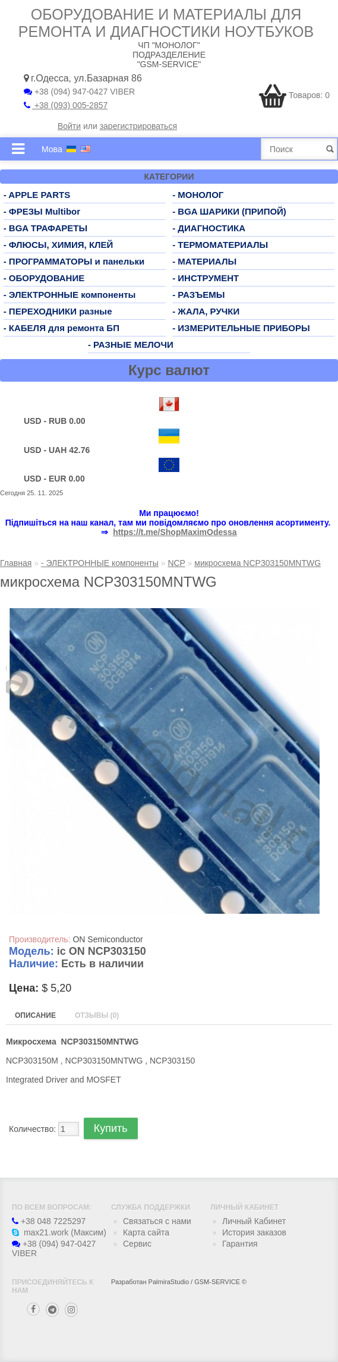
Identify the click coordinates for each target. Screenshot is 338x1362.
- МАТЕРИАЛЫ (204, 261)
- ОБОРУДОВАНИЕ (44, 278)
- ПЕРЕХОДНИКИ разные (58, 311)
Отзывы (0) (97, 1015)
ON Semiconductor (107, 939)
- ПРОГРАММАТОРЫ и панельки (74, 261)
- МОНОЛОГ (197, 195)
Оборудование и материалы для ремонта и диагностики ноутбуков (166, 23)
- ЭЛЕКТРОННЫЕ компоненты (70, 295)
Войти (69, 126)
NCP (176, 563)
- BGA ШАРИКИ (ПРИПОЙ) (229, 211)
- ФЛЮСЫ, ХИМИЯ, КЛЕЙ (58, 245)
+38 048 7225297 (49, 1221)
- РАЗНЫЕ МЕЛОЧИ (130, 344)
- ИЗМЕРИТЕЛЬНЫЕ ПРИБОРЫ (241, 328)
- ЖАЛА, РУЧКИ (205, 311)
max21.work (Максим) (59, 1232)
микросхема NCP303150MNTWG (257, 563)
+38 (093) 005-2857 (66, 105)
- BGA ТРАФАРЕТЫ (46, 228)
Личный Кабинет (254, 1221)
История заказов (254, 1232)
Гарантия (240, 1243)
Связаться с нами (157, 1221)
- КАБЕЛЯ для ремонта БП (61, 328)
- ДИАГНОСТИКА (208, 228)
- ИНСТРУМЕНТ (205, 278)
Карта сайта (146, 1232)
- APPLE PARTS (37, 195)
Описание (35, 1015)
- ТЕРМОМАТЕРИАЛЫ (220, 245)
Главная (15, 563)
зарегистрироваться (138, 126)
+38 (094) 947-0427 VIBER (79, 91)
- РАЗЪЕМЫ (198, 295)
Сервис (137, 1243)
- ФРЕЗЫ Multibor (42, 211)
